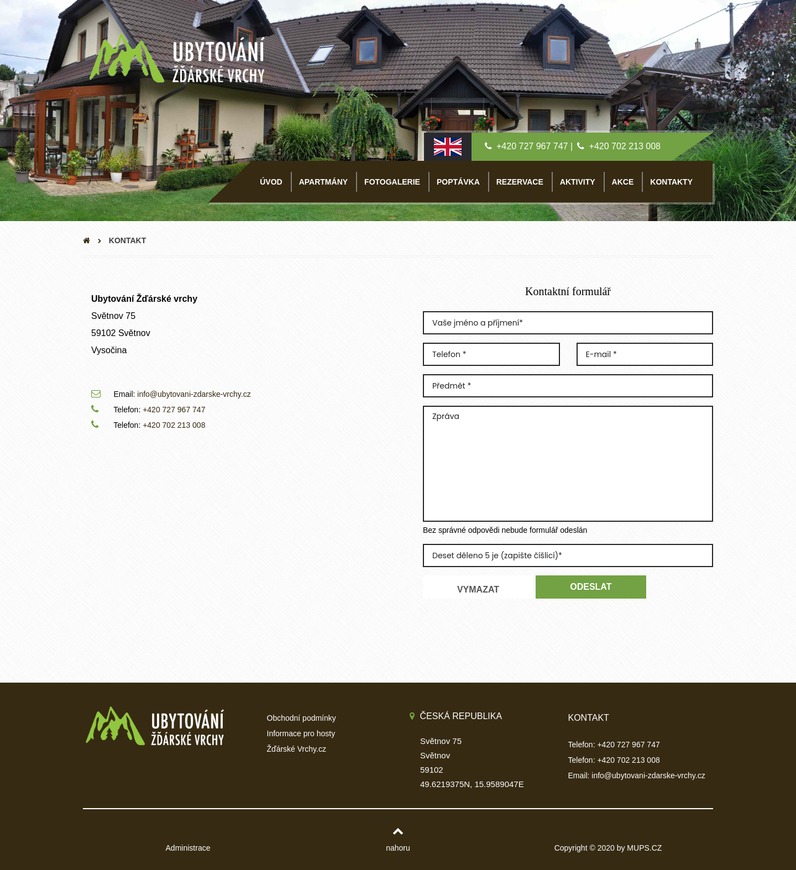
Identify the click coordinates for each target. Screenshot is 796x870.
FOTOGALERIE (392, 181)
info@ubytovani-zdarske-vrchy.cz (193, 394)
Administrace (188, 847)
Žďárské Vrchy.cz (296, 749)
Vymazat (478, 589)
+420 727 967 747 (532, 146)
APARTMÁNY (323, 181)
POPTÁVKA (458, 181)
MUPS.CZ (644, 847)
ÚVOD (271, 181)
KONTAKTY (671, 181)
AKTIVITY (577, 181)
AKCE (623, 181)
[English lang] (447, 146)
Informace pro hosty (301, 733)
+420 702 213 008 (625, 146)
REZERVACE (519, 181)
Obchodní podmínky (301, 718)
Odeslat (590, 586)
